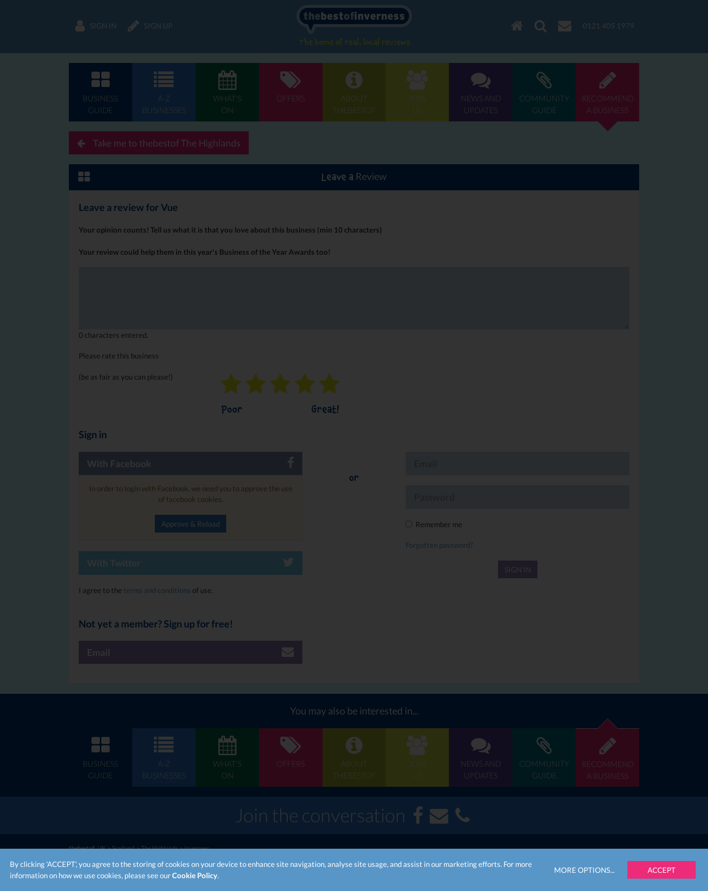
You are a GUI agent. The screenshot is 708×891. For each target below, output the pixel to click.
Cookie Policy (194, 875)
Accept (662, 869)
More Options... (584, 869)
